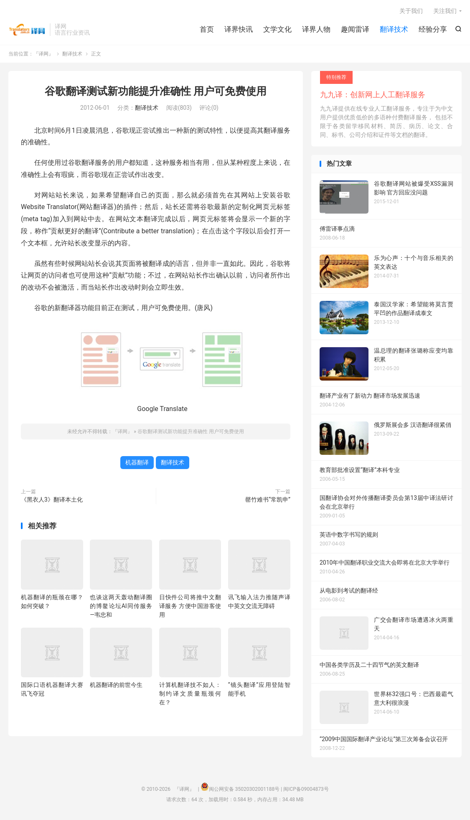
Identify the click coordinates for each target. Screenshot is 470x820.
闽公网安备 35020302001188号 (244, 789)
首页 (207, 29)
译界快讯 (238, 29)
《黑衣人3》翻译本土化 (52, 499)
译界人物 (316, 29)
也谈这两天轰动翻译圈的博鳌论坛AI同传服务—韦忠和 (121, 606)
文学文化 (277, 29)
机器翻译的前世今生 (116, 684)
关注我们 (445, 11)
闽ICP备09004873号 (306, 789)
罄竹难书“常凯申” (267, 499)
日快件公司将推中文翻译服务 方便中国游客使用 (190, 606)
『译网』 (27, 29)
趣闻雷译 (355, 29)
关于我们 (411, 11)
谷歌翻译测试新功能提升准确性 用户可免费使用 (156, 91)
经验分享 (433, 29)
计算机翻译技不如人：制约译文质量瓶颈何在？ (190, 693)
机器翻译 (137, 462)
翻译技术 (394, 29)
